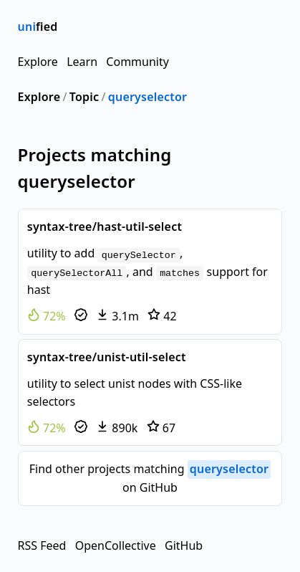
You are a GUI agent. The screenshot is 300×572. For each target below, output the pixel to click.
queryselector (147, 97)
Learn (82, 62)
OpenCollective (115, 545)
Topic (84, 97)
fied (38, 26)
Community (137, 62)
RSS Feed (42, 545)
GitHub (184, 545)
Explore (38, 62)
